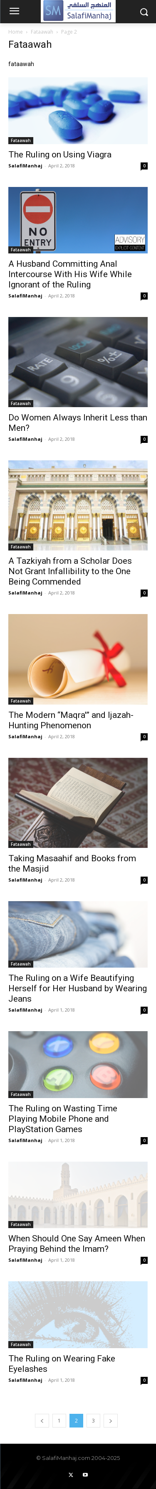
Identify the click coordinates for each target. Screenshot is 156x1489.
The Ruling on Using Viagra (59, 155)
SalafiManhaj (25, 165)
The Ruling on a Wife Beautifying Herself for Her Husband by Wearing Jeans (77, 988)
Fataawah (42, 31)
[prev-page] (42, 1421)
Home (15, 31)
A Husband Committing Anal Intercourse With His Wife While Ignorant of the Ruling (70, 274)
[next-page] (111, 1421)
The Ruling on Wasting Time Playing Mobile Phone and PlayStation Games (62, 1118)
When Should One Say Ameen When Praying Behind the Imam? (76, 1243)
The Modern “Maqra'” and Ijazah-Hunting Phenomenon (71, 720)
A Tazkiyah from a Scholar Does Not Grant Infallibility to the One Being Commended (70, 571)
